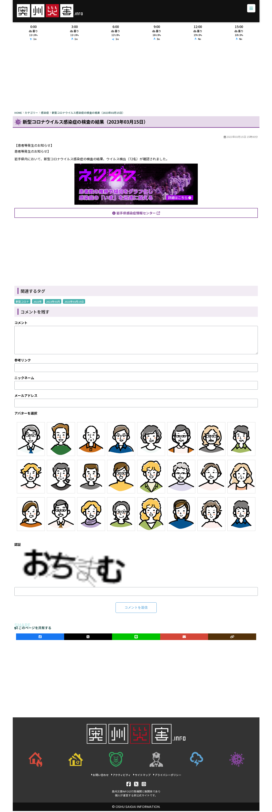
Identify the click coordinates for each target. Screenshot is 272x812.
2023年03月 (53, 302)
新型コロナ (22, 302)
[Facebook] (128, 785)
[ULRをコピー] (232, 638)
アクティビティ (121, 776)
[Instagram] (143, 785)
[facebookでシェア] (40, 638)
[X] (136, 785)
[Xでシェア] (88, 638)
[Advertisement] (136, 77)
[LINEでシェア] (136, 638)
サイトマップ (141, 776)
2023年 (37, 302)
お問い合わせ (100, 776)
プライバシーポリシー (167, 776)
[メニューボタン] (250, 9)
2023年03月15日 (74, 302)
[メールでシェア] (184, 638)
